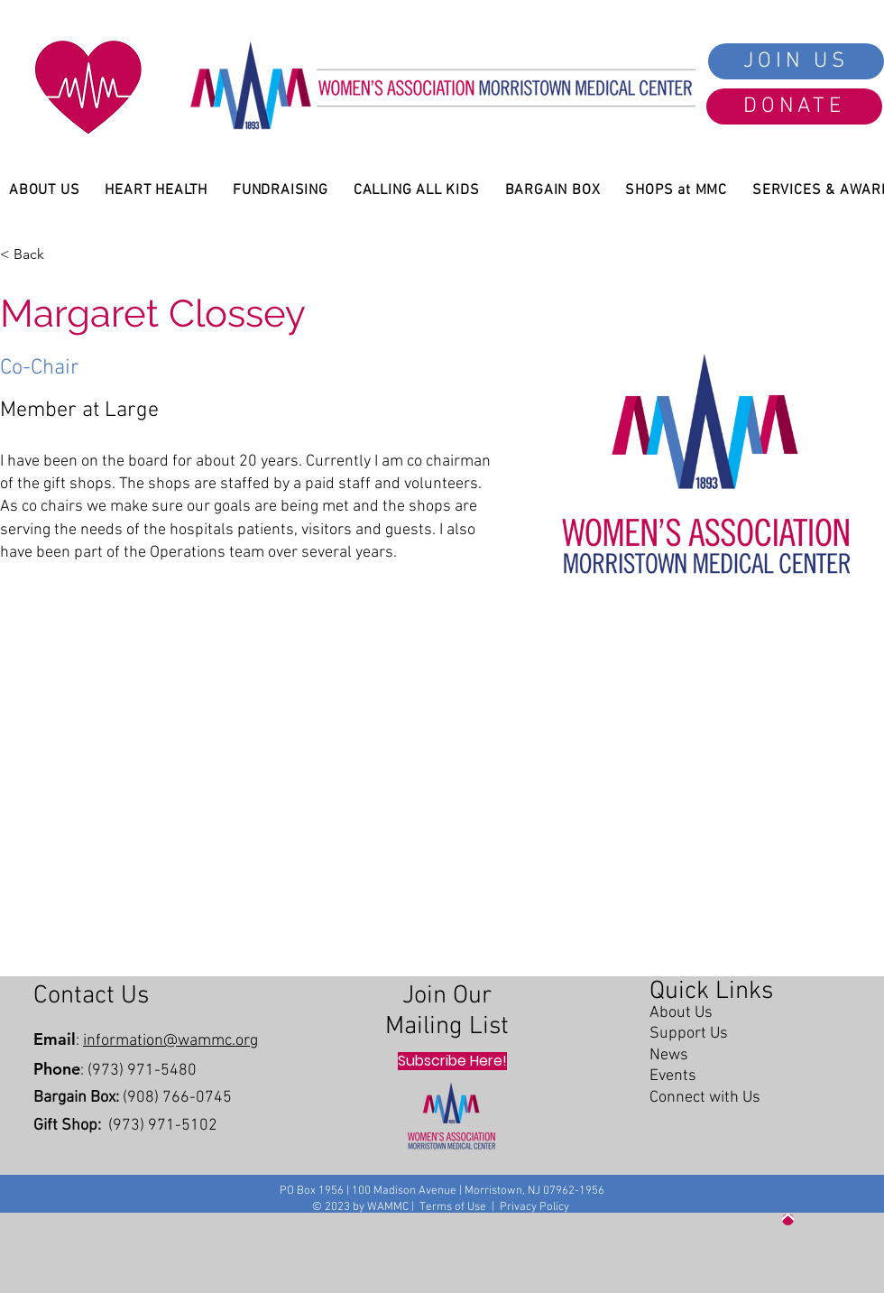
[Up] (788, 1219)
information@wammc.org (170, 1040)
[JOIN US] (796, 61)
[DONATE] (794, 106)
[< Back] (34, 254)
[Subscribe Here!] (452, 1061)
